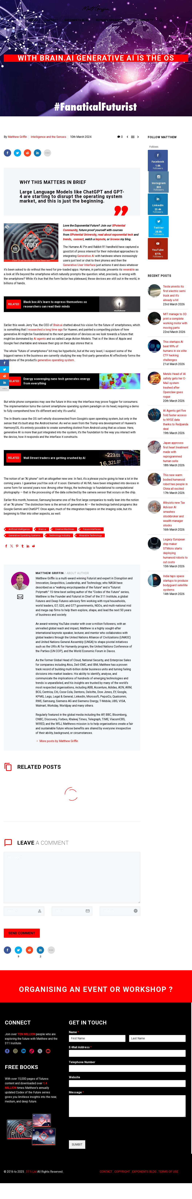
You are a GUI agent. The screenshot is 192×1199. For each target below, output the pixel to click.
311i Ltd (31, 1171)
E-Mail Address (80, 1047)
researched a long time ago (45, 329)
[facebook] (7, 1051)
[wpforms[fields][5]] (127, 1083)
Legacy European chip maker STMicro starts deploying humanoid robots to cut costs (175, 507)
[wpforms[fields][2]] (127, 1106)
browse (115, 239)
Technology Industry (59, 535)
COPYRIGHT (122, 1171)
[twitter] (40, 1051)
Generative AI (86, 255)
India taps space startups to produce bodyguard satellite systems (175, 539)
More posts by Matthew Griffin (58, 741)
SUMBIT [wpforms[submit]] (77, 1144)
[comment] (72, 877)
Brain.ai (57, 325)
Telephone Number (82, 1062)
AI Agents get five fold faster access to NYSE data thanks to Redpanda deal (175, 376)
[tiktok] (31, 1051)
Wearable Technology (90, 535)
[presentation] (96, 1134)
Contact (51, 20)
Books (33, 20)
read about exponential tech (115, 234)
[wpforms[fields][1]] (127, 1053)
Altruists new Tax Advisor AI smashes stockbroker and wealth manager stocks (174, 470)
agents (41, 338)
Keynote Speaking (109, 20)
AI (35, 338)
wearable (129, 269)
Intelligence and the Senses (48, 137)
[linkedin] (23, 1051)
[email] (72, 911)
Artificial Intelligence (19, 529)
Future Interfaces (92, 529)
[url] (120, 911)
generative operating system (55, 360)
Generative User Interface (79, 265)
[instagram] (15, 1051)
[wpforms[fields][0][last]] (157, 1038)
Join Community (141, 20)
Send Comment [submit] (21, 933)
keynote (100, 239)
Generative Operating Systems (24, 535)
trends (67, 239)
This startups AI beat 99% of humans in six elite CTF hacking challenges (175, 307)
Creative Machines (64, 529)
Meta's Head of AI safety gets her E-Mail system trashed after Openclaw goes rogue (174, 342)
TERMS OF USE (168, 1171)
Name (74, 1032)
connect (78, 239)
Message (76, 1092)
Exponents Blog (77, 20)
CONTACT (106, 1171)
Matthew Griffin (17, 137)
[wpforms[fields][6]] (127, 1068)
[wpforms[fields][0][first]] (97, 1038)
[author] (24, 911)
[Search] (160, 20)
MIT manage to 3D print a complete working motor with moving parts (175, 277)
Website (74, 1077)
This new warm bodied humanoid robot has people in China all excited (175, 438)
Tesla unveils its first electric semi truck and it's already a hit (174, 249)
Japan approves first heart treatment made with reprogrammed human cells (175, 408)
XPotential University (83, 234)
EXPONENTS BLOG (144, 1171)
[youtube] (48, 1051)
